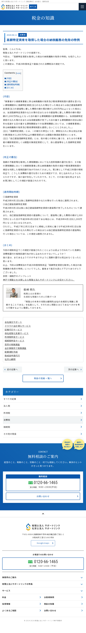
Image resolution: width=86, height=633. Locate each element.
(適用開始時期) (12, 84)
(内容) (8, 78)
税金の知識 (49, 603)
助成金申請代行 (12, 355)
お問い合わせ (50, 610)
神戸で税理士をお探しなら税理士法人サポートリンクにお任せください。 (39, 279)
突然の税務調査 (12, 344)
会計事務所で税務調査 (15, 348)
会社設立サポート (13, 322)
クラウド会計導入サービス (18, 325)
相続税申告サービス (14, 340)
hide (18, 73)
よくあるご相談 (9, 610)
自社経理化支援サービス (17, 333)
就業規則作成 (11, 351)
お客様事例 (49, 597)
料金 (4, 597)
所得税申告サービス (14, 336)
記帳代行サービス (13, 329)
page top (43, 514)
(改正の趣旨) (11, 81)
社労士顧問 (10, 359)
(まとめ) (9, 87)
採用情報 (6, 603)
